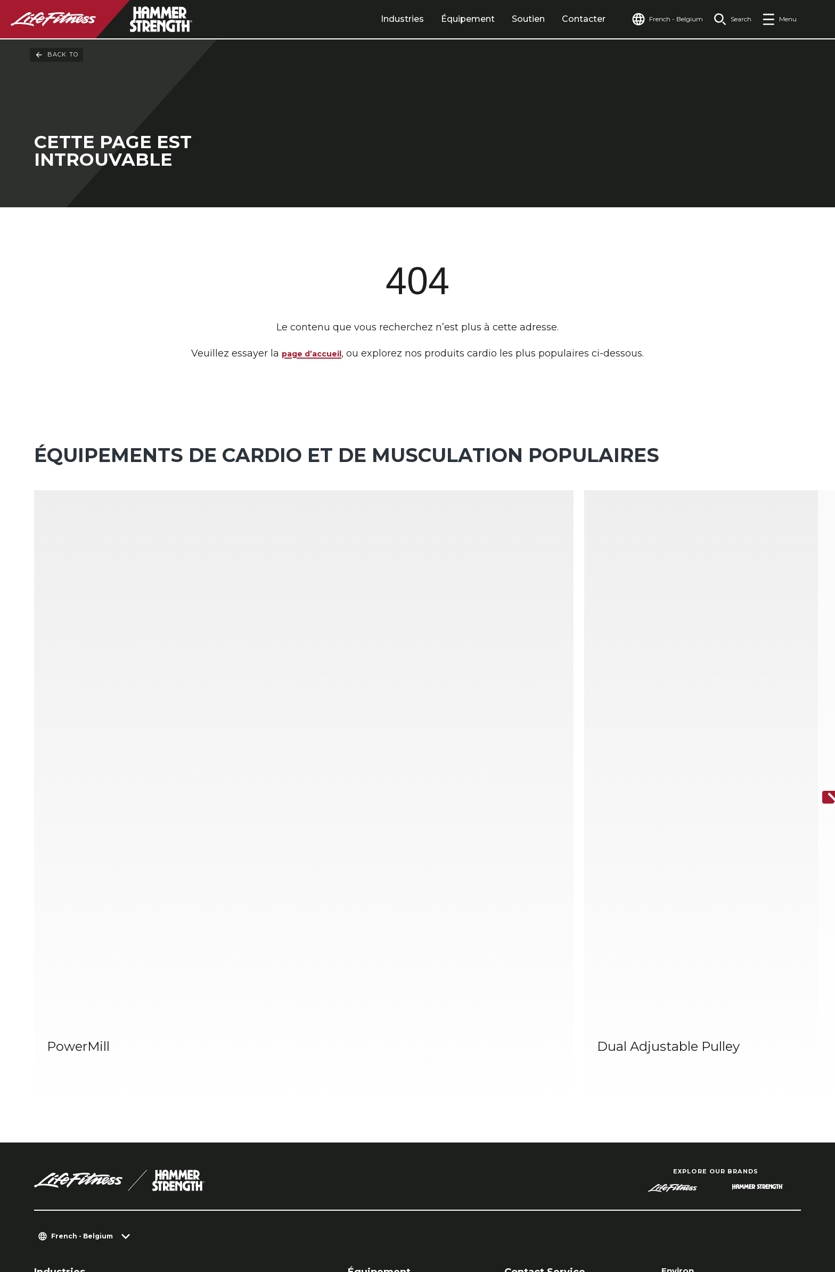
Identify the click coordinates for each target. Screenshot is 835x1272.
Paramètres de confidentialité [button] (211, 1203)
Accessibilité (694, 1093)
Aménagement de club (554, 1028)
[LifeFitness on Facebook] (639, 1214)
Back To (56, 55)
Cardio (361, 1028)
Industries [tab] (382, 19)
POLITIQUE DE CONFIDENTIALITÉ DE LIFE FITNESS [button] (168, 1221)
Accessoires (372, 1062)
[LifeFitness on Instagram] (677, 1214)
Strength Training (386, 1045)
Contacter (563, 19)
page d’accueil (312, 356)
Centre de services (543, 1045)
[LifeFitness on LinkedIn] (600, 1214)
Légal (675, 1072)
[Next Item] (818, 668)
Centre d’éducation (545, 1062)
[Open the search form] (728, 19)
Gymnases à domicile (235, 1028)
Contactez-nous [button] (92, 1203)
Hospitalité (56, 1045)
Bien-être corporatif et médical (256, 1062)
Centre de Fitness (71, 1028)
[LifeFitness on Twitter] (715, 1214)
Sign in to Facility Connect (728, 1134)
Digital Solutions (382, 1079)
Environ (680, 1011)
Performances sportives (241, 1045)
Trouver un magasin (712, 1052)
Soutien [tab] (508, 19)
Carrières (684, 1113)
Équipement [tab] (447, 19)
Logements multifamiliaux (90, 1062)
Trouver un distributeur (721, 1031)
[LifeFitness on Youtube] (754, 1214)
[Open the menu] (779, 19)
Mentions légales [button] (333, 1221)
